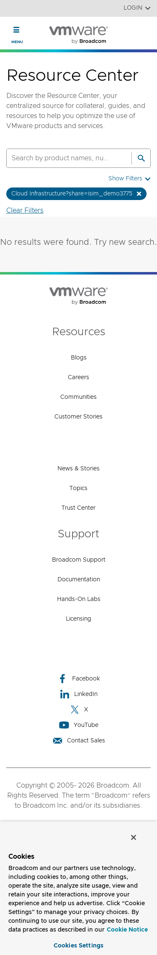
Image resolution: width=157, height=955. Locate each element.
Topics (78, 488)
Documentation (78, 580)
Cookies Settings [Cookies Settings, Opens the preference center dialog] (78, 946)
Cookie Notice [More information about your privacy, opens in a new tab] (127, 930)
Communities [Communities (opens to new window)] (78, 397)
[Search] (141, 158)
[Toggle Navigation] (16, 29)
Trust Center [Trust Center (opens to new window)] (78, 508)
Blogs (79, 358)
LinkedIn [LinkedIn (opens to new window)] (78, 694)
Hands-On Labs (78, 599)
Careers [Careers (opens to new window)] (78, 377)
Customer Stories (78, 417)
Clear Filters (25, 210)
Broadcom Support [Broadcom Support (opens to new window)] (79, 560)
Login (137, 8)
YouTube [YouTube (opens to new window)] (78, 725)
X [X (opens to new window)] (78, 709)
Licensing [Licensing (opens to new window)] (78, 619)
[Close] (133, 837)
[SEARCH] (60, 158)
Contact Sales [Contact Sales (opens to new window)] (78, 740)
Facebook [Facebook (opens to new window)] (78, 678)
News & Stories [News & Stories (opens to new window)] (78, 469)
